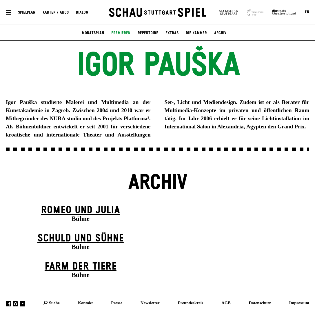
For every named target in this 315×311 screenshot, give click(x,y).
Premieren (120, 33)
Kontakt (85, 302)
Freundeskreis (190, 302)
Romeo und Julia (80, 210)
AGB (225, 302)
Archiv (220, 33)
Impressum (299, 302)
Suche (54, 302)
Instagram (15, 303)
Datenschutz (260, 302)
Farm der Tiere (80, 266)
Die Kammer (196, 33)
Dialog (82, 12)
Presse (116, 302)
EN (307, 12)
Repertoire (148, 33)
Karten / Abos (56, 12)
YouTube (22, 303)
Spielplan (26, 12)
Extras (172, 33)
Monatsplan (93, 33)
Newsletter (150, 302)
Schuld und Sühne (80, 238)
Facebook (8, 303)
